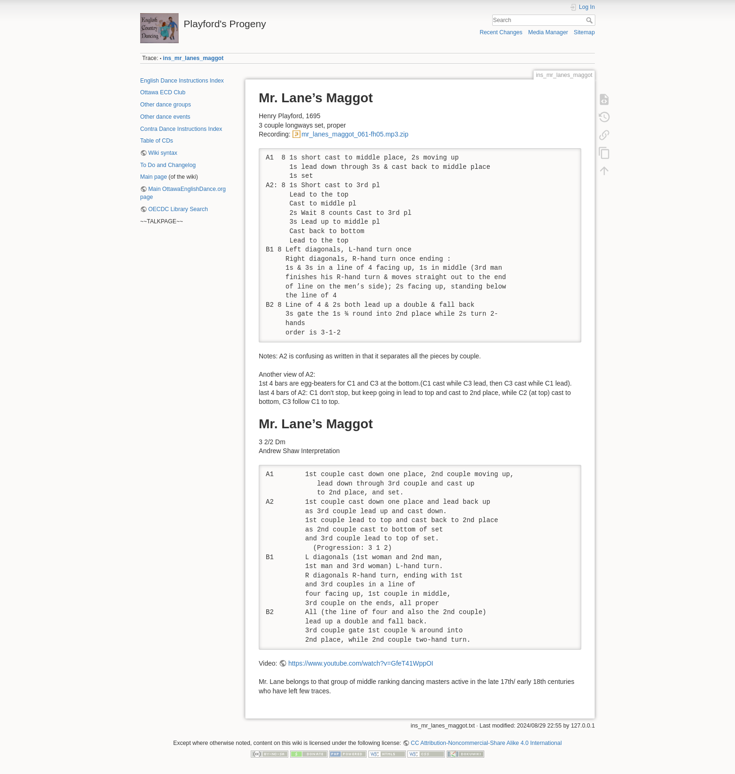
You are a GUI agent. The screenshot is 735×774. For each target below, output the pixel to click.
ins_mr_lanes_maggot (193, 58)
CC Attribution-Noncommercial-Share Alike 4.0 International (486, 743)
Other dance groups (165, 104)
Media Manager (548, 32)
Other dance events (165, 117)
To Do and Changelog (168, 165)
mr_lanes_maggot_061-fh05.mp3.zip (354, 134)
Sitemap (584, 32)
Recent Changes (501, 32)
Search (590, 20)
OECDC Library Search (178, 209)
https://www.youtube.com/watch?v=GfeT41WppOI (360, 663)
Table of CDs (156, 140)
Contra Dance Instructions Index (181, 129)
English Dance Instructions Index (182, 80)
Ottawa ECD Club (163, 92)
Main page (153, 177)
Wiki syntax (162, 153)
